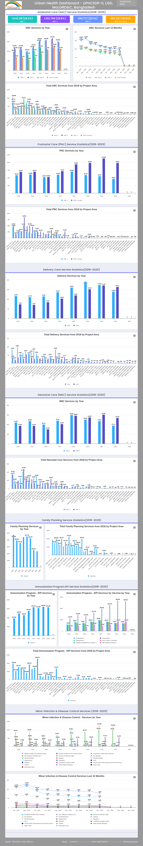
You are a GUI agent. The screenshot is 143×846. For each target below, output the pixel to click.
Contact (73, 842)
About (64, 842)
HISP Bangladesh (130, 842)
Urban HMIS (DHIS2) (99, 842)
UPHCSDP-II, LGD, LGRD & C (23, 842)
